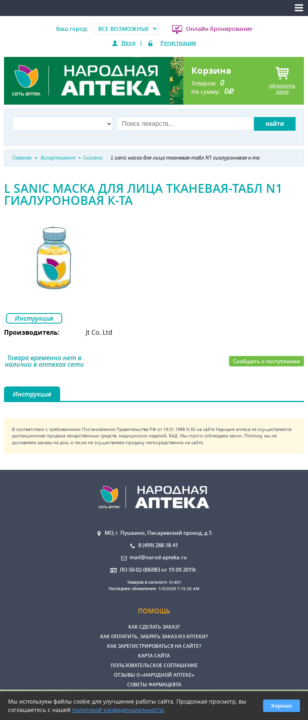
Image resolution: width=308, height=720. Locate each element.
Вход (129, 43)
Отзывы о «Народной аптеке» (154, 674)
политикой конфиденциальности (118, 710)
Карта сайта (154, 655)
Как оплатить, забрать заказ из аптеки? (154, 636)
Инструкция (34, 318)
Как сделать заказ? (154, 626)
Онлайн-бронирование (219, 28)
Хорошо (281, 706)
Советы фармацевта (154, 684)
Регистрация (178, 43)
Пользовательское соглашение (154, 665)
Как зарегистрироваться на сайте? (154, 646)
